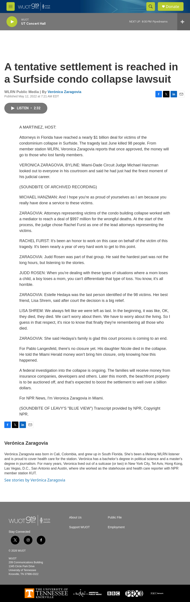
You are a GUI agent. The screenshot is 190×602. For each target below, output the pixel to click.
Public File (115, 517)
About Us (75, 517)
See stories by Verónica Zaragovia (34, 480)
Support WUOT (79, 527)
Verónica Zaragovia (64, 92)
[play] (11, 21)
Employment (116, 527)
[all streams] (183, 21)
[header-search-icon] (150, 6)
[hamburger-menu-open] (10, 6)
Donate (172, 6)
